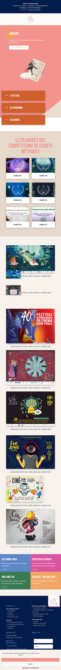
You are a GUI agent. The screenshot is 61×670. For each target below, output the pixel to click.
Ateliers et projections (40, 624)
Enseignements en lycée (40, 614)
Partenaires (11, 615)
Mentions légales (11, 635)
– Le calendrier (11, 626)
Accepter (30, 660)
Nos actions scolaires (39, 608)
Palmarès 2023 (43, 200)
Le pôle (35, 621)
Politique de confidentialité (14, 638)
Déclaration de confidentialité (30, 668)
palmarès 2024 (18, 200)
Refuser (30, 664)
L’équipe (10, 613)
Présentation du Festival (14, 622)
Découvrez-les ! (18, 47)
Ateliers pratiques (38, 616)
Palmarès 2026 (18, 176)
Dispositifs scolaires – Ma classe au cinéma (42, 611)
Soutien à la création (39, 625)
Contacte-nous (24, 10)
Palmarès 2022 (18, 225)
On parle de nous (12, 617)
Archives (10, 628)
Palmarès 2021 (43, 225)
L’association (11, 611)
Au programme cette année (15, 624)
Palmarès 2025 (43, 176)
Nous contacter (12, 646)
